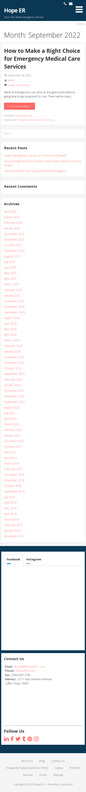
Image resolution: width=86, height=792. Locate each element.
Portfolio (75, 768)
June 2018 (10, 503)
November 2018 (14, 480)
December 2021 (14, 441)
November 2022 (14, 396)
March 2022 (11, 424)
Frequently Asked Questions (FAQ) (27, 768)
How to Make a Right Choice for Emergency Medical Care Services (42, 58)
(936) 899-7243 (25, 671)
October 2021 (12, 447)
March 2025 (11, 284)
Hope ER (14, 10)
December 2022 (14, 391)
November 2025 (14, 239)
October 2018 (12, 486)
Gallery (59, 768)
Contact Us (58, 761)
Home (79, 24)
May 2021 (10, 452)
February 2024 (13, 346)
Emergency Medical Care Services (36, 119)
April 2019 (10, 458)
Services (28, 775)
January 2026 (12, 228)
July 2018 (9, 497)
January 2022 (12, 435)
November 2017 (14, 536)
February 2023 (13, 379)
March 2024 (11, 340)
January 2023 (12, 385)
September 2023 (14, 374)
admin (11, 80)
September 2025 (14, 251)
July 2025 (9, 262)
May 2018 (10, 508)
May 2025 (10, 273)
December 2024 (14, 301)
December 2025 (14, 234)
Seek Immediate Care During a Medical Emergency (35, 171)
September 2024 (14, 312)
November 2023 (14, 363)
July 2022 (9, 413)
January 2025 (12, 295)
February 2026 (13, 223)
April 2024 (10, 335)
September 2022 (14, 402)
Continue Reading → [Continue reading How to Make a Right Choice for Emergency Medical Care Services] (19, 106)
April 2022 (10, 419)
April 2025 (10, 279)
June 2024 (10, 323)
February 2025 (13, 290)
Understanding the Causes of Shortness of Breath (35, 155)
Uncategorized (24, 115)
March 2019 (11, 463)
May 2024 (10, 329)
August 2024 (12, 318)
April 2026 (10, 211)
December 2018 (14, 475)
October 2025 (12, 245)
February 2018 (13, 525)
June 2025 (10, 267)
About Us (27, 761)
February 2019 (13, 469)
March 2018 (11, 519)
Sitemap (58, 775)
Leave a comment (18, 85)
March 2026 (11, 217)
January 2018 (12, 531)
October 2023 (12, 368)
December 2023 (14, 357)
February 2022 (13, 430)
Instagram (33, 559)
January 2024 (12, 351)
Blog (42, 761)
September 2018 (14, 491)
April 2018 (10, 514)
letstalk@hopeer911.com (29, 666)
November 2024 (14, 307)
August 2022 (12, 407)
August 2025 (12, 256)
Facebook (13, 559)
